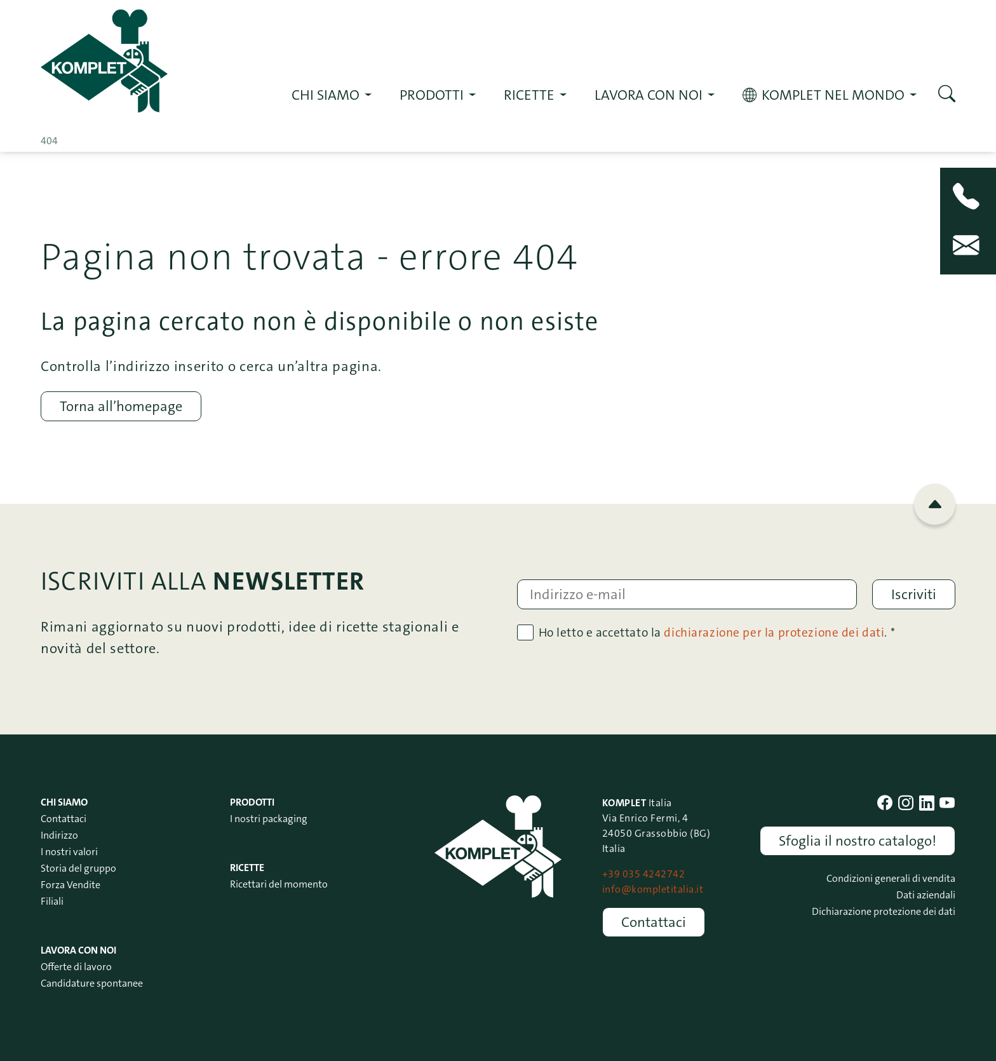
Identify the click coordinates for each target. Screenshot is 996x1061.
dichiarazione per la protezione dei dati (774, 632)
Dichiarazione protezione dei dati (883, 911)
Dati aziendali (925, 895)
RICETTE (529, 95)
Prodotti (432, 95)
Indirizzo (59, 835)
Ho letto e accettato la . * (717, 632)
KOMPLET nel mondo (833, 95)
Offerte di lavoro (76, 966)
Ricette (247, 867)
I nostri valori (69, 851)
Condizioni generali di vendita (890, 878)
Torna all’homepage (121, 406)
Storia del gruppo (78, 868)
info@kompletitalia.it (652, 889)
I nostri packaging (268, 818)
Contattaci (63, 818)
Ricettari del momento (279, 884)
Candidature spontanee (92, 983)
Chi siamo (326, 95)
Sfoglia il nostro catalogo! (857, 841)
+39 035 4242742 (643, 874)
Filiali (52, 901)
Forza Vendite (70, 884)
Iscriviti (913, 594)
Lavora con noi (649, 95)
